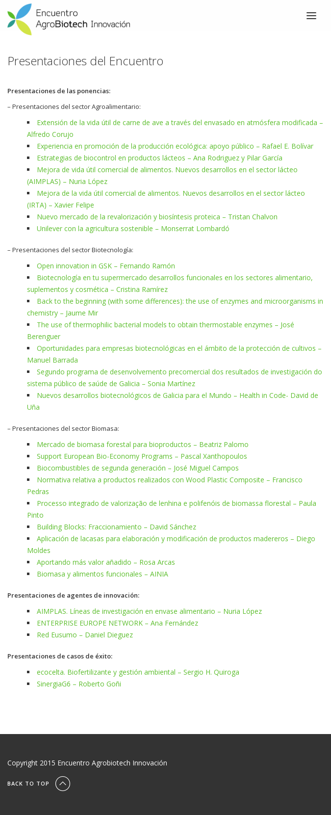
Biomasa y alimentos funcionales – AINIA (102, 573)
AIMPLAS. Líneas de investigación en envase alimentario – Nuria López (149, 611)
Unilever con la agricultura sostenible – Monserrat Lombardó (133, 228)
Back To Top (39, 783)
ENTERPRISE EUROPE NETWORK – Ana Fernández (117, 623)
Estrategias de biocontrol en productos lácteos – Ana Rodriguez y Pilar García (159, 157)
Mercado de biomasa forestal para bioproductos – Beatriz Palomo (143, 444)
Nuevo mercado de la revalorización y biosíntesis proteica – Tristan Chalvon (157, 216)
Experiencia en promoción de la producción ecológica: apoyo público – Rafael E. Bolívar (175, 146)
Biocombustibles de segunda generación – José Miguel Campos (138, 468)
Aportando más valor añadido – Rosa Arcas (106, 562)
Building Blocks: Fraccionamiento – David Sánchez (116, 526)
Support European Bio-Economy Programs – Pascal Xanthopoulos (142, 456)
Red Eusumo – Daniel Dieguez (85, 634)
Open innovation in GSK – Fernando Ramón (106, 265)
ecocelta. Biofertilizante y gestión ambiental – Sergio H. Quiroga (138, 672)
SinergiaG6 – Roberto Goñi (79, 683)
